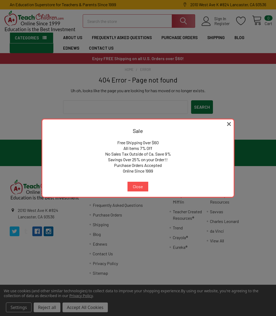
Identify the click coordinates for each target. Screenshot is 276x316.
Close (138, 186)
